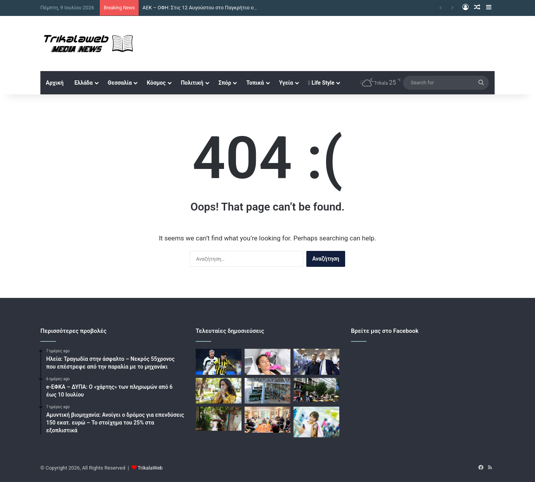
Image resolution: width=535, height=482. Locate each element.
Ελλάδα (84, 83)
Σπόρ (225, 83)
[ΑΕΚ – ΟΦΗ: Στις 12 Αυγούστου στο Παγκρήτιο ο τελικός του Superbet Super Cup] (218, 362)
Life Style (321, 83)
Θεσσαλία (120, 83)
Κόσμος (156, 83)
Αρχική (55, 83)
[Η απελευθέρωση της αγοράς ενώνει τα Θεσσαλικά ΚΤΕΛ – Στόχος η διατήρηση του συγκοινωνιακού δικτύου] (267, 391)
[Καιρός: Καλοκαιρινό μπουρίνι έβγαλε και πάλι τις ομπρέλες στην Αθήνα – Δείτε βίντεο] (218, 419)
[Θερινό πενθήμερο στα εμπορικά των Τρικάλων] (316, 422)
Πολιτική (192, 83)
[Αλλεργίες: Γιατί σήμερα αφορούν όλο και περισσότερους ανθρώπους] (218, 391)
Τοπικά (255, 83)
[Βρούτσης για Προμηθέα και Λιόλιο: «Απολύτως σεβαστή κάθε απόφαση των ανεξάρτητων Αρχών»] (316, 362)
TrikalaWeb (150, 468)
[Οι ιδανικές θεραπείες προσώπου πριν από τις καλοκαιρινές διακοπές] (267, 362)
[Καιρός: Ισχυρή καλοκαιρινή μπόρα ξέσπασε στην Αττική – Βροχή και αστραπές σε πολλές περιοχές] (316, 390)
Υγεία (286, 83)
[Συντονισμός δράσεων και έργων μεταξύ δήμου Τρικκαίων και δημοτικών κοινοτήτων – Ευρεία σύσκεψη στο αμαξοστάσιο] (267, 420)
